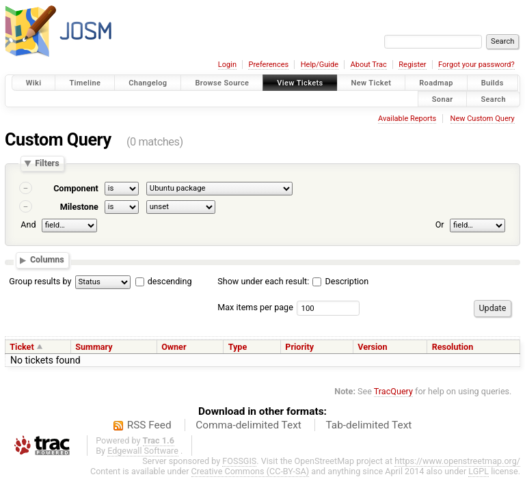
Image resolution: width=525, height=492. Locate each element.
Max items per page (255, 307)
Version (372, 347)
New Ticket (371, 83)
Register (412, 64)
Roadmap (436, 83)
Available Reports (407, 118)
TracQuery (393, 391)
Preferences (268, 64)
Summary (93, 347)
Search (493, 98)
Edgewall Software (142, 451)
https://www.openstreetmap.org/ (457, 461)
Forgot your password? (476, 64)
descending (170, 281)
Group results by (40, 281)
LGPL (478, 471)
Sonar (442, 98)
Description (340, 281)
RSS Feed (149, 425)
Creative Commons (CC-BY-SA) (250, 471)
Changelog (148, 83)
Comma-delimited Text (248, 425)
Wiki (34, 83)
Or (439, 224)
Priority (299, 347)
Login (227, 64)
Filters (47, 164)
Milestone (79, 207)
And (28, 224)
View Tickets (300, 83)
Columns (47, 260)
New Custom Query (482, 118)
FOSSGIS (239, 461)
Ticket (21, 347)
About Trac (369, 64)
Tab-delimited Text (368, 425)
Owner (173, 347)
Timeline (84, 83)
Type (237, 347)
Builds (492, 83)
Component (75, 188)
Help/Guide (319, 64)
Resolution (453, 347)
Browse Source (222, 83)
